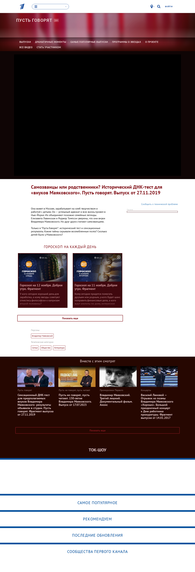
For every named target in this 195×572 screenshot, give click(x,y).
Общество (45, 347)
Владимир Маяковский (42, 336)
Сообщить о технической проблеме (159, 204)
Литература (59, 347)
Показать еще (70, 318)
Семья (35, 347)
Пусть (34, 20)
